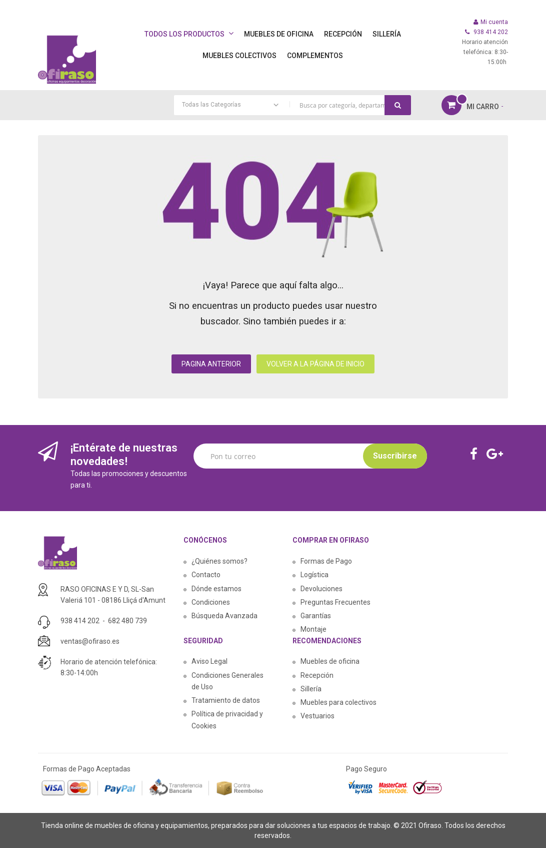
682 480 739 (127, 621)
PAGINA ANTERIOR (211, 364)
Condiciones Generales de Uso (228, 681)
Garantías (315, 616)
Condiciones (211, 602)
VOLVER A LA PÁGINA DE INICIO (315, 364)
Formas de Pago (326, 561)
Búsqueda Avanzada (225, 616)
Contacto (206, 575)
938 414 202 (80, 621)
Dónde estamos (217, 589)
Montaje (313, 629)
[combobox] (292, 105)
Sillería (311, 689)
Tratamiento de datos (226, 700)
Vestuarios (317, 716)
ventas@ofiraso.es (90, 641)
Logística (314, 575)
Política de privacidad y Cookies (227, 719)
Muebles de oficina (330, 661)
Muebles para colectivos (338, 702)
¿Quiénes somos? (220, 561)
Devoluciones (321, 589)
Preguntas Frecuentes (335, 602)
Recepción (317, 675)
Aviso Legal (210, 661)
